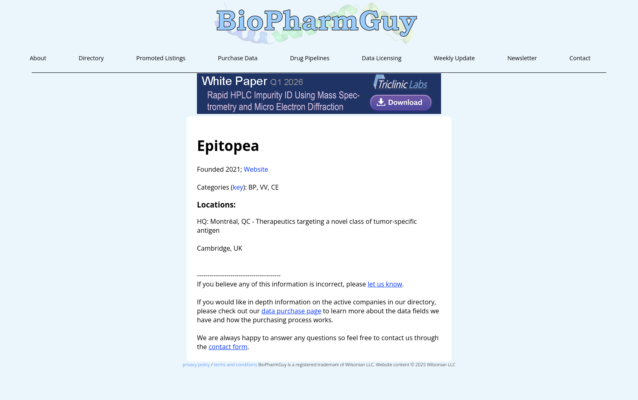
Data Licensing (381, 58)
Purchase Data (238, 58)
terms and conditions (235, 364)
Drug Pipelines (310, 58)
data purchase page (291, 310)
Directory (91, 58)
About (38, 58)
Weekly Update (454, 58)
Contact (579, 58)
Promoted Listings (161, 58)
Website (256, 169)
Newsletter (522, 58)
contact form (228, 346)
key (238, 187)
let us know (385, 284)
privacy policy (196, 364)
